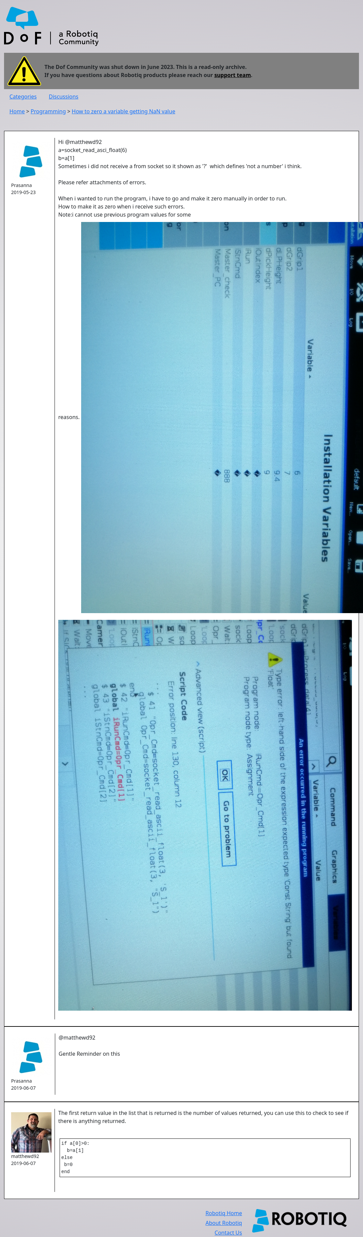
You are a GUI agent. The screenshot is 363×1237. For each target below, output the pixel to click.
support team (232, 75)
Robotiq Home (223, 1216)
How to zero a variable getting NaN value (123, 111)
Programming (48, 111)
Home (17, 111)
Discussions (63, 96)
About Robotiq (223, 1226)
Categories (23, 96)
